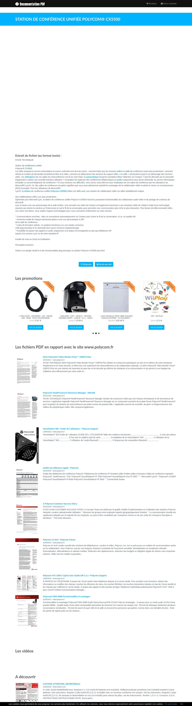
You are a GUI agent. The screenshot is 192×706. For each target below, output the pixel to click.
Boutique (151, 6)
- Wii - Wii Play (156, 316)
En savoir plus (171, 704)
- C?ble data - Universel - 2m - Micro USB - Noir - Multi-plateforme (35, 317)
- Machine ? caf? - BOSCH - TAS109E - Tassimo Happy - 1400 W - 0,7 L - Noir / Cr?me (76, 318)
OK (181, 704)
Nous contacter (169, 6)
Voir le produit (35, 327)
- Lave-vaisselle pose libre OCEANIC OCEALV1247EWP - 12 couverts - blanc (116, 318)
